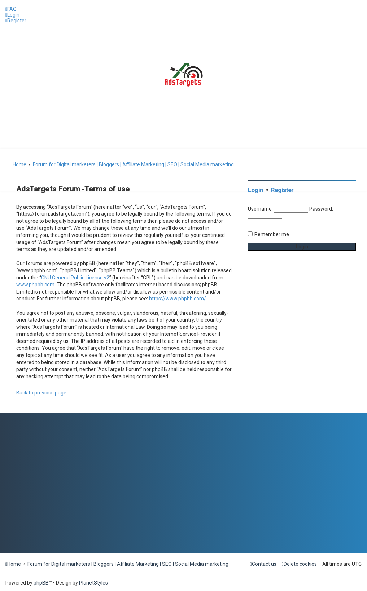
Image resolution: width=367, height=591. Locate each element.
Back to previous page (41, 393)
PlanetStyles (93, 583)
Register (282, 190)
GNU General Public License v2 (75, 278)
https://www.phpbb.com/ (177, 298)
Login (255, 190)
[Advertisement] (302, 317)
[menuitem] (11, 9)
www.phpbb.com (35, 284)
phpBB (41, 583)
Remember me (271, 234)
